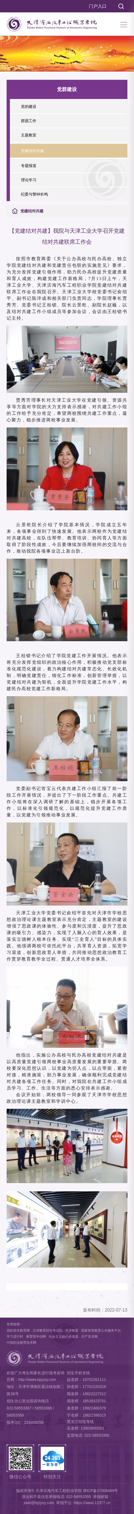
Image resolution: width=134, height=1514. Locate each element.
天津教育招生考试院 (47, 1330)
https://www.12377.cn (92, 1503)
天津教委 (71, 1330)
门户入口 (97, 6)
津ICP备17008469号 (100, 1490)
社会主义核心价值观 (63, 1337)
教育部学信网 (36, 1337)
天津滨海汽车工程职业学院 (58, 1490)
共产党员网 (89, 1337)
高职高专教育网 (18, 1330)
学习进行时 (15, 1337)
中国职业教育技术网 (21, 1343)
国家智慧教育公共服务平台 (101, 1330)
